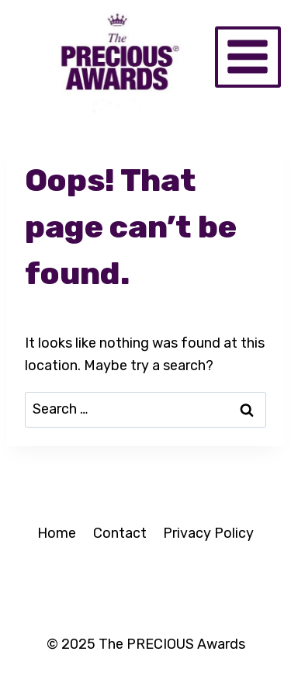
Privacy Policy (208, 533)
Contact (120, 533)
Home (56, 533)
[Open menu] (248, 57)
